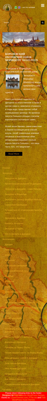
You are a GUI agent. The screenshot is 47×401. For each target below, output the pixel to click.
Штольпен (9, 281)
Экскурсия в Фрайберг (15, 218)
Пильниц (9, 250)
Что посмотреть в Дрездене (18, 234)
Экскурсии (7, 173)
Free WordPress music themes (29, 398)
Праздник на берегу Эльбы (17, 347)
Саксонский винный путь (16, 271)
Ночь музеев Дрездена (15, 368)
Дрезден (9, 244)
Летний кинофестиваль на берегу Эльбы (24, 353)
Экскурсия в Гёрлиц (14, 229)
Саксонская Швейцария (16, 205)
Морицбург (10, 260)
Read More (13, 153)
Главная (6, 168)
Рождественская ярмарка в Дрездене (22, 384)
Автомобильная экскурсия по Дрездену (23, 184)
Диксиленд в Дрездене (15, 342)
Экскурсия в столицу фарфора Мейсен (23, 199)
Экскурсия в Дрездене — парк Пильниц (23, 189)
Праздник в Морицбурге (16, 374)
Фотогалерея (8, 239)
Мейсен (8, 255)
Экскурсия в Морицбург (16, 194)
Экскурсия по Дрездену (16, 178)
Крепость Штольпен (14, 223)
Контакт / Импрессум (12, 395)
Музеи (5, 297)
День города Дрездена (15, 363)
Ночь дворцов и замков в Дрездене (21, 358)
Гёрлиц (8, 287)
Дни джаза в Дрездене (15, 379)
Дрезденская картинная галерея (20, 302)
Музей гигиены (12, 313)
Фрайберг (9, 276)
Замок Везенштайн (14, 292)
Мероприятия (8, 324)
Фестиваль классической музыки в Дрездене (21, 330)
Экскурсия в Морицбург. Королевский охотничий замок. (21, 70)
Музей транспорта (13, 318)
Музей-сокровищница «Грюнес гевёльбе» (24, 308)
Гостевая (6, 390)
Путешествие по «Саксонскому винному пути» (23, 211)
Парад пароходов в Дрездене (18, 337)
